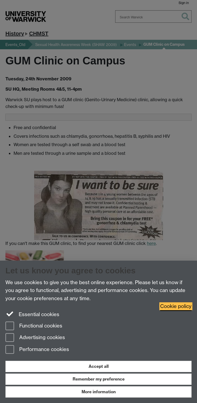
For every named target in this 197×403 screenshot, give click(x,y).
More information (99, 391)
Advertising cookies (35, 338)
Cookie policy (176, 306)
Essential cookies (32, 313)
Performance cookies (37, 350)
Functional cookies (33, 326)
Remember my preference (99, 379)
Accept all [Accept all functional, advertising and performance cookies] (99, 366)
